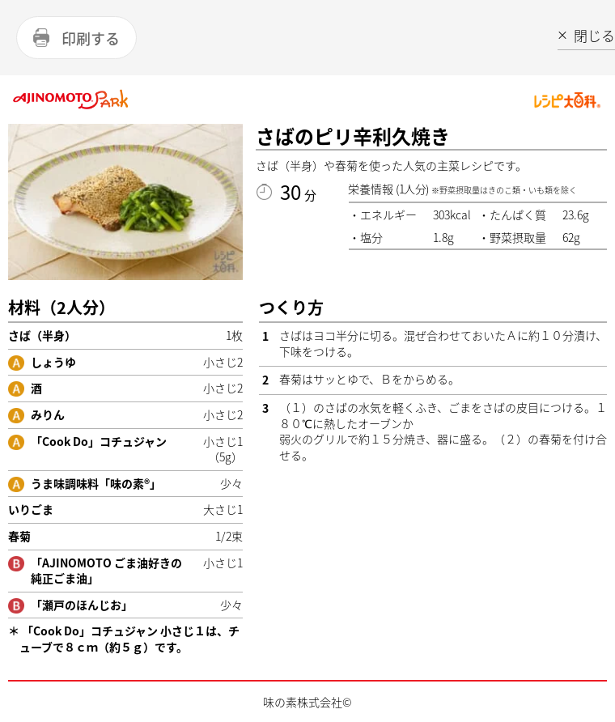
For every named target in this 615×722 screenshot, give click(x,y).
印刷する (91, 38)
